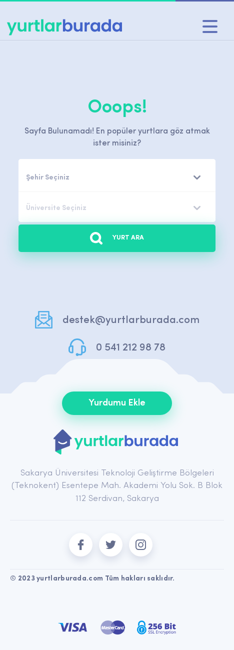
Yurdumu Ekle (117, 403)
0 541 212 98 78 (131, 347)
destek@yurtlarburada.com (131, 320)
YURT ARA (117, 238)
